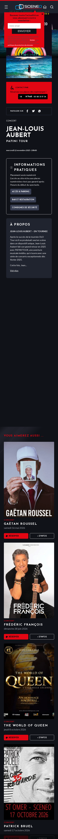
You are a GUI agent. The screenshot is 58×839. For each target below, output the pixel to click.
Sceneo (32, 40)
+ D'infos (42, 536)
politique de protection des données (20, 45)
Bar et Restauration (23, 200)
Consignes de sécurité (24, 208)
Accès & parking (20, 192)
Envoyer (24, 31)
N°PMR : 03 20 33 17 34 (36, 97)
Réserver (14, 536)
